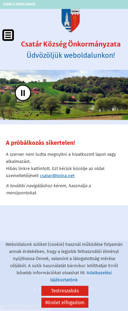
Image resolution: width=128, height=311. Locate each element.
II (22, 93)
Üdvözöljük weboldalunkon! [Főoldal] (71, 50)
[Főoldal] (70, 21)
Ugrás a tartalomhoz (19, 4)
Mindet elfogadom (65, 302)
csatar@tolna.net (57, 175)
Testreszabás (65, 291)
